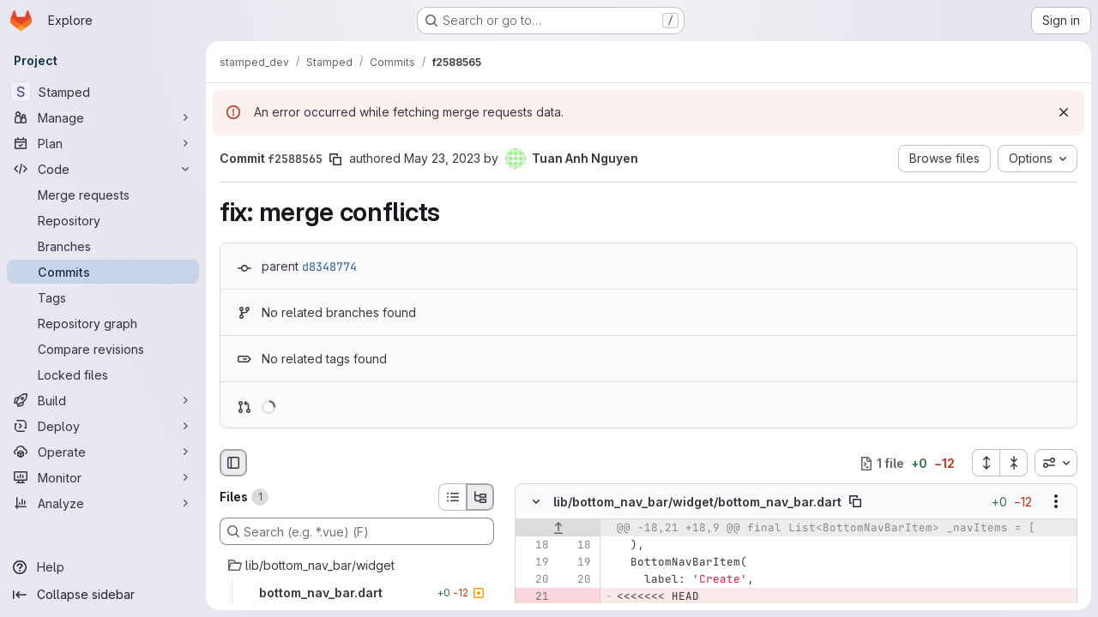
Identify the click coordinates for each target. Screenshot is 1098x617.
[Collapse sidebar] (103, 595)
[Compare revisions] (103, 349)
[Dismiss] (1063, 112)
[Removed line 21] (534, 597)
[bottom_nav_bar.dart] (356, 593)
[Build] (103, 400)
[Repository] (103, 220)
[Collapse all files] (1014, 462)
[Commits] (103, 272)
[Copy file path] (855, 502)
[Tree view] (480, 497)
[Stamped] (103, 92)
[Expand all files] (985, 462)
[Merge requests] (103, 195)
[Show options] (1056, 502)
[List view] (452, 497)
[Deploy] (103, 426)
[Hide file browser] (233, 462)
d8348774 (329, 266)
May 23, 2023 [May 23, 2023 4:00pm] (442, 158)
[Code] (103, 169)
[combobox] (1056, 462)
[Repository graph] (103, 323)
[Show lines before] (558, 528)
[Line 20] (534, 580)
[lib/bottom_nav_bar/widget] (356, 565)
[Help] (103, 567)
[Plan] (103, 143)
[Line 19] (534, 563)
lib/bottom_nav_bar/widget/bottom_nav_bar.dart (697, 501)
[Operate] (103, 452)
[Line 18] (534, 545)
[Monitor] (103, 477)
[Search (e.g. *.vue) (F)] (357, 531)
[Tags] (103, 297)
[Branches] (103, 246)
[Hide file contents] (536, 502)
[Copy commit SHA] (335, 159)
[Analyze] (103, 503)
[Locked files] (103, 374)
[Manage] (103, 117)
